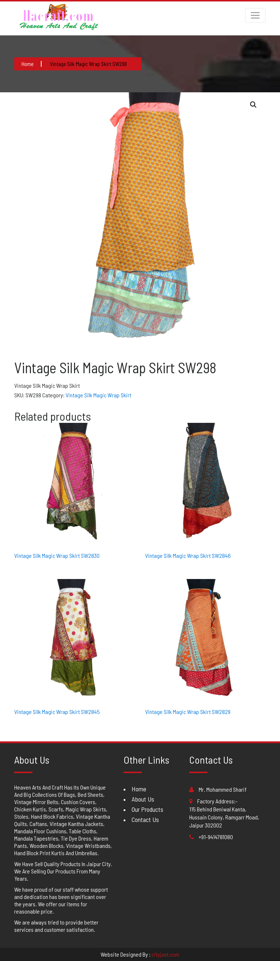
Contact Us (145, 819)
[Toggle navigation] (255, 15)
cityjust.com (165, 954)
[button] (253, 104)
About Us (143, 799)
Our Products (147, 809)
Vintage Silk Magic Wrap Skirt (98, 394)
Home (139, 789)
